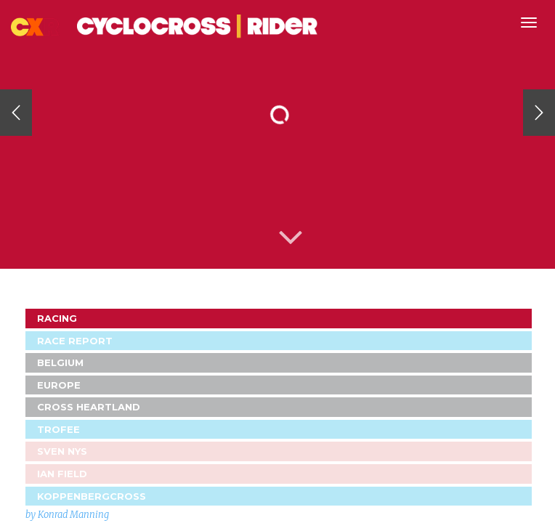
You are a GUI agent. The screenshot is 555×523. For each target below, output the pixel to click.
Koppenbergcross (91, 496)
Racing (57, 318)
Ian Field (62, 473)
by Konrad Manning (67, 514)
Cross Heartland (88, 407)
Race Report (75, 340)
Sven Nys (62, 451)
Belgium (60, 362)
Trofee (58, 429)
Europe (59, 385)
